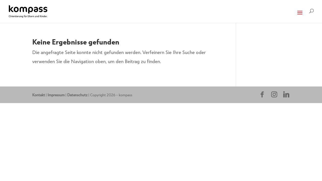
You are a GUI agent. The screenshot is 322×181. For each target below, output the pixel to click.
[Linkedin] (286, 95)
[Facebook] (262, 95)
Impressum (56, 95)
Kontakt (38, 95)
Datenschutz (77, 95)
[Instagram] (274, 95)
